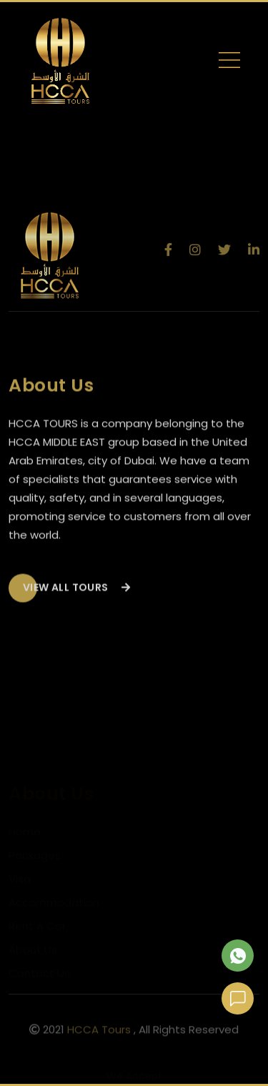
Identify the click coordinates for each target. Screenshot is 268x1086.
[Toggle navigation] (229, 62)
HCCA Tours (99, 1031)
